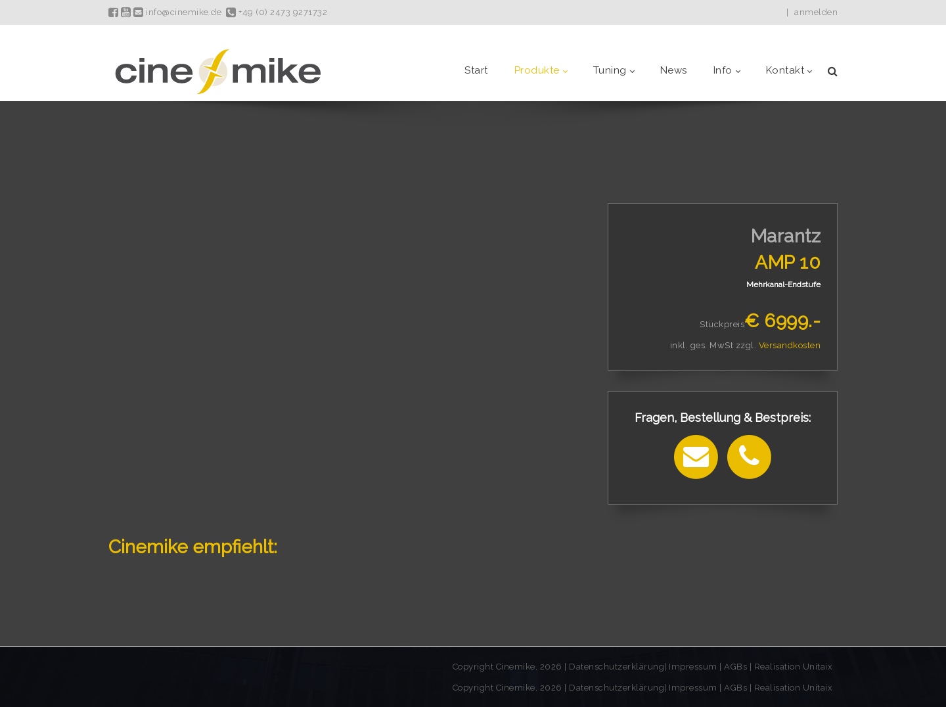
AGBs (735, 667)
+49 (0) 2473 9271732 (276, 12)
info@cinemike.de (177, 12)
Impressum (694, 667)
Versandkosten (790, 345)
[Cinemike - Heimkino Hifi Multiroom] (216, 71)
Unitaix (818, 667)
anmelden (816, 12)
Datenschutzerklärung (616, 667)
